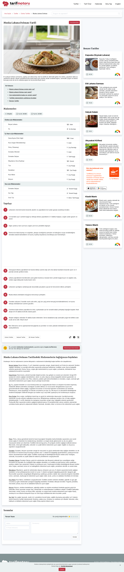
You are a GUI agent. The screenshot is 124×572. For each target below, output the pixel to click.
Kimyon (11, 487)
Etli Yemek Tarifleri (34, 337)
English (118, 4)
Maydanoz (12, 470)
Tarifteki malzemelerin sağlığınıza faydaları (22, 98)
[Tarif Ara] (86, 14)
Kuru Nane (12, 480)
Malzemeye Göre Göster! (71, 348)
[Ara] (118, 14)
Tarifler (16, 13)
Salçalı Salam (91, 112)
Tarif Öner (87, 4)
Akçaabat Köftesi (93, 140)
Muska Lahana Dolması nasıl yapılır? (20, 92)
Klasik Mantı (91, 196)
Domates (12, 450)
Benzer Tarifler (14, 101)
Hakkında (98, 4)
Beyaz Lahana (13, 365)
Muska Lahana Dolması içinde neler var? (22, 89)
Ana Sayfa (7, 13)
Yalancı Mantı (91, 225)
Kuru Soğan (12, 396)
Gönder (75, 537)
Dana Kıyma (12, 375)
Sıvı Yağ (11, 497)
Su (10, 385)
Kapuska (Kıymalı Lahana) (97, 55)
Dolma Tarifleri (25, 13)
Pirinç (10, 439)
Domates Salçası (14, 460)
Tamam (62, 569)
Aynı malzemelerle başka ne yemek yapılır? (23, 95)
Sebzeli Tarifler (21, 337)
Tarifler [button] (76, 4)
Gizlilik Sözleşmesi (67, 566)
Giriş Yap (108, 4)
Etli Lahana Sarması (94, 83)
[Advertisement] (44, 250)
